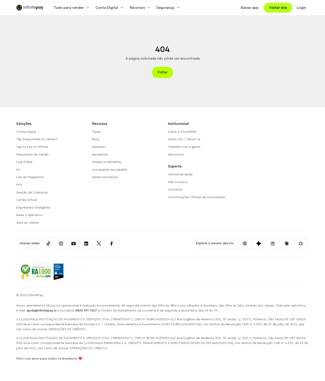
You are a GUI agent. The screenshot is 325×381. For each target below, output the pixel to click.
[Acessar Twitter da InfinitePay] (98, 243)
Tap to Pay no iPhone (32, 147)
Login (301, 7)
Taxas (96, 131)
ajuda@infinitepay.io (42, 310)
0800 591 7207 (86, 310)
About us (193, 139)
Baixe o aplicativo (29, 215)
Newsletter (100, 154)
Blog (95, 139)
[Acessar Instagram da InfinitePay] (61, 243)
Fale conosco (178, 182)
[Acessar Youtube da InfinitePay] (73, 243)
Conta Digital (26, 131)
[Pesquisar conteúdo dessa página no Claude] (286, 243)
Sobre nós (175, 139)
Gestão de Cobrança (32, 192)
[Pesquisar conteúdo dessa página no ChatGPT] (244, 243)
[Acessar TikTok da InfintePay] (48, 243)
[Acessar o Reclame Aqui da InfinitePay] (35, 272)
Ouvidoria (175, 189)
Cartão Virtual (26, 200)
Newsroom (176, 154)
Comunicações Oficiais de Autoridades (196, 197)
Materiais (98, 147)
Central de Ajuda (180, 174)
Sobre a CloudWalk (182, 131)
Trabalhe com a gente (184, 147)
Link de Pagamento (30, 177)
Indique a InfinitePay (107, 162)
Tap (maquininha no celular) (36, 139)
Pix (18, 169)
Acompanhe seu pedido (109, 169)
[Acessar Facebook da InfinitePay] (111, 243)
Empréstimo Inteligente (33, 207)
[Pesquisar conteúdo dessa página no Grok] (300, 243)
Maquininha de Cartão (32, 154)
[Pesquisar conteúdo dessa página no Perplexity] (272, 243)
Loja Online (24, 162)
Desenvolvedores (105, 177)
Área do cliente (27, 222)
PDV (19, 184)
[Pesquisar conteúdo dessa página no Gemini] (258, 243)
